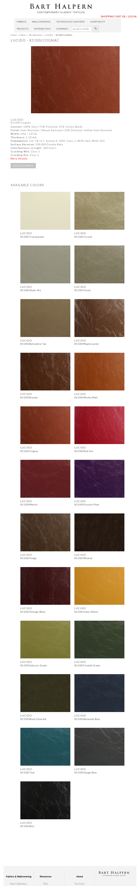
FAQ (45, 883)
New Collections (18, 883)
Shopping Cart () (113, 16)
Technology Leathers (70, 21)
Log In (132, 16)
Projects (22, 28)
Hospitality (97, 21)
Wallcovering (41, 21)
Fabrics (21, 21)
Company (62, 28)
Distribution (42, 28)
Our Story (79, 883)
